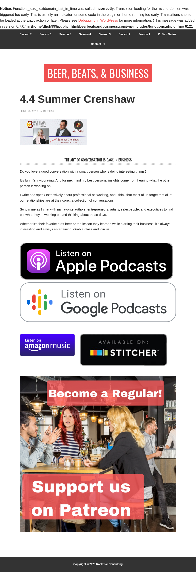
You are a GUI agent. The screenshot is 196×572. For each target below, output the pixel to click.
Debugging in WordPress (98, 21)
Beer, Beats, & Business (98, 73)
